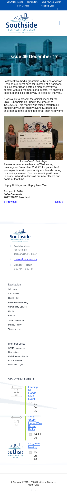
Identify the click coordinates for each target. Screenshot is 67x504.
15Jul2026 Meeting (34, 446)
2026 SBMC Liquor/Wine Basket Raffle (35, 423)
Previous (11, 201)
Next (58, 201)
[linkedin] (61, 9)
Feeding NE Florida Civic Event (33, 393)
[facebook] (57, 9)
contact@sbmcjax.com (25, 259)
